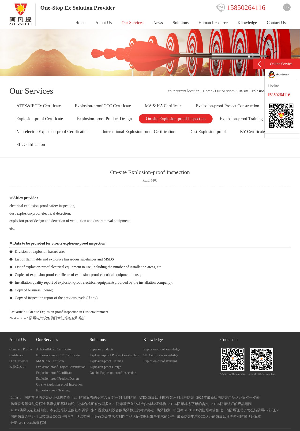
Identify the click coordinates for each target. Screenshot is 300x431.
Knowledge (247, 22)
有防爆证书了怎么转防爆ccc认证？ (253, 410)
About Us (103, 22)
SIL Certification (30, 144)
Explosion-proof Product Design (104, 118)
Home (80, 22)
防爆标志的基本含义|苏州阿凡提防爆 (107, 397)
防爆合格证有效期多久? (95, 404)
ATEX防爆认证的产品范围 (231, 404)
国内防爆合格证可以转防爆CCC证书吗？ (42, 416)
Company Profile (20, 349)
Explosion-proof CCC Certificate (103, 106)
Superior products (101, 349)
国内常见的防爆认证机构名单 (47, 397)
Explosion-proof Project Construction (227, 106)
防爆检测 (164, 410)
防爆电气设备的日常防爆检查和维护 (57, 318)
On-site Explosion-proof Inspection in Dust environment (68, 312)
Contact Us (276, 22)
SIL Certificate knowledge (160, 355)
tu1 (74, 397)
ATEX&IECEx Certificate (38, 106)
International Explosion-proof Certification (139, 131)
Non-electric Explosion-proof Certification (52, 131)
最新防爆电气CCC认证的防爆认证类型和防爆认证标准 (219, 416)
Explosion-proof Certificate (39, 118)
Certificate (16, 355)
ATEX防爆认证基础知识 (29, 410)
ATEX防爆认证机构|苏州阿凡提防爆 (166, 397)
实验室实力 (17, 367)
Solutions (181, 22)
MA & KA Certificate (163, 106)
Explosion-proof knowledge (161, 349)
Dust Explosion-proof (207, 131)
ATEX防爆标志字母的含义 (188, 404)
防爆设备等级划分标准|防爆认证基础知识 (43, 404)
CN (287, 7)
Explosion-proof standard (160, 361)
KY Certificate (252, 131)
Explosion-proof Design (105, 367)
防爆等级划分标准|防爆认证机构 (141, 404)
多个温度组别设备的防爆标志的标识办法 (122, 410)
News (158, 22)
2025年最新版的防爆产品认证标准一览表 (228, 397)
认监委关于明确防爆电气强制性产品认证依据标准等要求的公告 (125, 416)
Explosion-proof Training (241, 118)
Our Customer (18, 361)
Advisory (278, 74)
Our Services (132, 22)
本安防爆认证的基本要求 (69, 410)
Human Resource (213, 22)
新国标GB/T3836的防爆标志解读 (198, 410)
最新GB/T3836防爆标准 (29, 423)
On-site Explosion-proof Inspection (176, 118)
